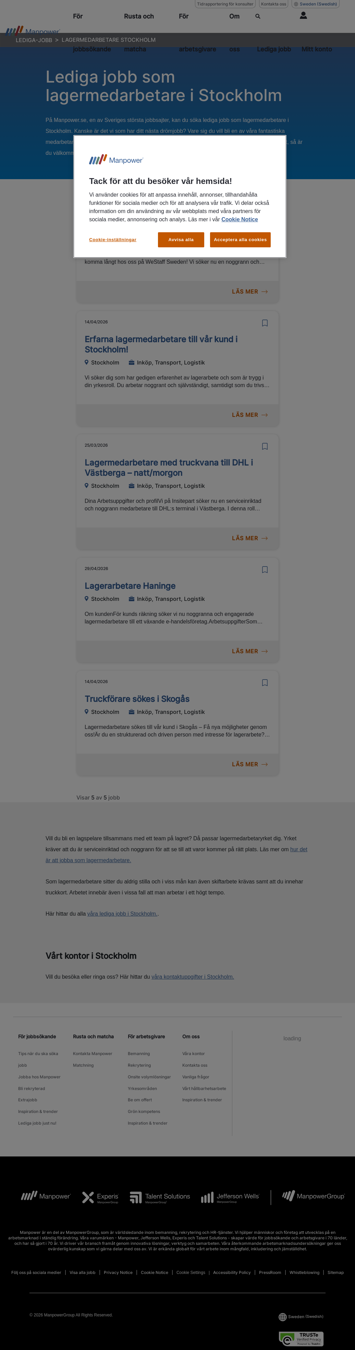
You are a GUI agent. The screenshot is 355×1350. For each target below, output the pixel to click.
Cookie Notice (239, 219)
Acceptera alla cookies (240, 239)
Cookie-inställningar (112, 239)
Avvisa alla (181, 239)
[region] (179, 196)
